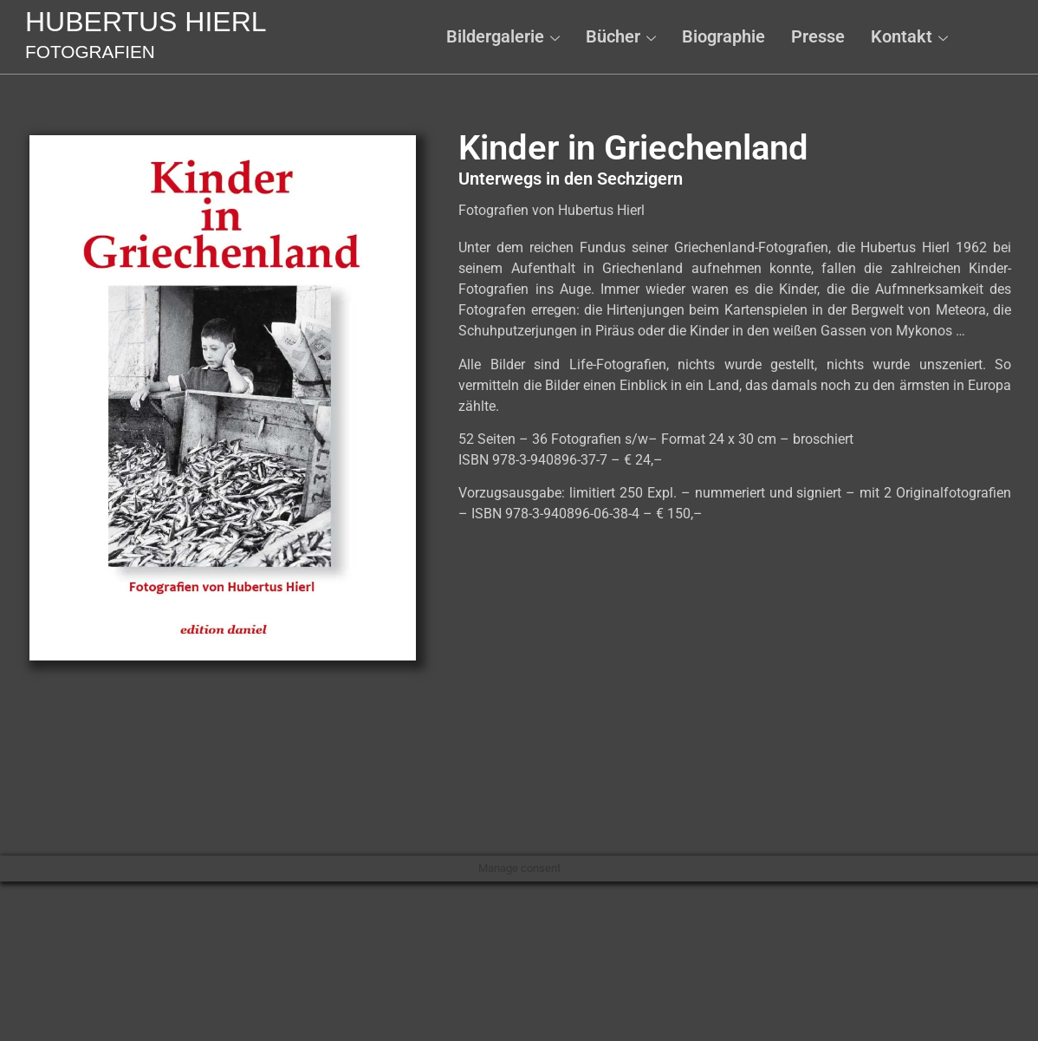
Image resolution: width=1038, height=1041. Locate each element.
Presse (818, 36)
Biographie (723, 36)
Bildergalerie (503, 36)
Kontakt (909, 36)
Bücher (621, 36)
